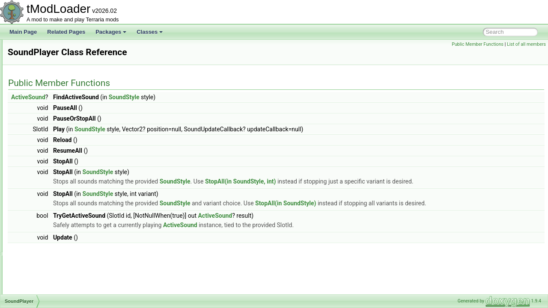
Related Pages (66, 32)
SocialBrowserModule (53, 96)
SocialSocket (43, 105)
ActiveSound (135, 97)
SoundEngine (43, 143)
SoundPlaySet (44, 181)
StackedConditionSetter (55, 293)
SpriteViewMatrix (47, 284)
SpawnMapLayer (47, 237)
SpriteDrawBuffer (47, 256)
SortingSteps (43, 133)
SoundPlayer (43, 171)
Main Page (23, 32)
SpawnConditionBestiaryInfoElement (70, 209)
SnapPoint (40, 58)
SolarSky (38, 124)
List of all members (526, 44)
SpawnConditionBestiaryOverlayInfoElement (78, 218)
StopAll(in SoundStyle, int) (347, 181)
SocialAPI (39, 77)
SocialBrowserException (55, 86)
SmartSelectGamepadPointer (61, 49)
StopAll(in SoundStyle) (392, 203)
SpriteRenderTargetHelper (58, 275)
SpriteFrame (42, 265)
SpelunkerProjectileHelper (58, 246)
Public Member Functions (477, 44)
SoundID (38, 152)
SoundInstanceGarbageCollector (65, 162)
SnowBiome (42, 68)
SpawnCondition (47, 199)
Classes (150, 32)
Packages (110, 32)
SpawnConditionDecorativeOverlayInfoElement (81, 228)
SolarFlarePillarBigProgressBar (63, 115)
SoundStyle (41, 190)
